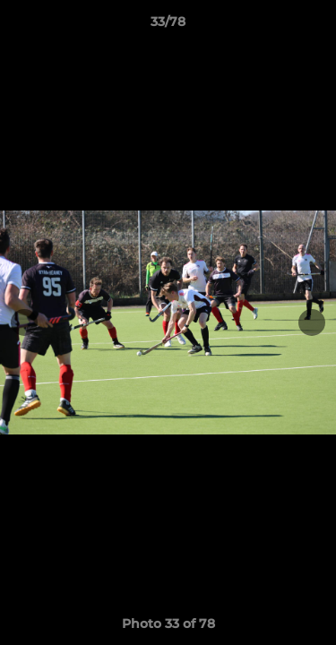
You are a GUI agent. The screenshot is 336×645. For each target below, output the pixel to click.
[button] (314, 26)
